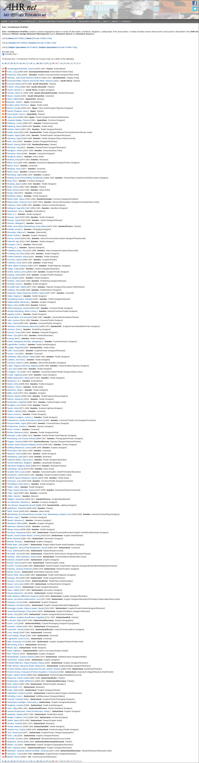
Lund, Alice (12, 369)
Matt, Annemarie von (16, 641)
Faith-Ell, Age (13, 241)
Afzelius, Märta (13, 129)
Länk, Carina (12, 350)
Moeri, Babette (13, 651)
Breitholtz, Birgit (14, 196)
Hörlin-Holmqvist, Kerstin (18, 308)
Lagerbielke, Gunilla (16, 344)
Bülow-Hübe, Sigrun (16, 199)
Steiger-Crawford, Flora (17, 717)
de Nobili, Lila (13, 554)
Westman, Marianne (16, 526)
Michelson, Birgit (14, 390)
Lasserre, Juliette (14, 626)
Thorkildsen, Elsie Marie (17, 484)
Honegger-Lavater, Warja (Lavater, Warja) (25, 608)
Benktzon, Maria (14, 153)
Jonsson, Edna (13, 329)
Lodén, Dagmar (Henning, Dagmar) (22, 366)
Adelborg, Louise (14, 123)
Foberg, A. (11, 247)
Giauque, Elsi (13, 578)
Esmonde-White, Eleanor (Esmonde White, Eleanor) (30, 81)
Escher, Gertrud (14, 563)
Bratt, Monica (13, 190)
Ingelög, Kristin (13, 314)
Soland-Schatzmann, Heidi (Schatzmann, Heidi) (28, 711)
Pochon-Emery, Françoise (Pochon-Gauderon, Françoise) (32, 672)
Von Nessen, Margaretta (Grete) (21, 505)
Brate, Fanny (13, 187)
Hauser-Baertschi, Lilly (17, 593)
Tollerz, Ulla (12, 487)
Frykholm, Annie (14, 262)
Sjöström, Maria (14, 453)
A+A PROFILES (28, 21)
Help (106, 21)
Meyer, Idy (11, 647)
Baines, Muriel (13, 757)
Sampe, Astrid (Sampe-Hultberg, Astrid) (24, 444)
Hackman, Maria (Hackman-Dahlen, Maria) (26, 293)
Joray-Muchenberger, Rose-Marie (22, 611)
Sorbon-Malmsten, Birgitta (18, 463)
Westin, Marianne (15, 520)
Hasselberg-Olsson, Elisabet (19, 299)
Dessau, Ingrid (13, 220)
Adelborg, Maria (14, 126)
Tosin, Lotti (12, 735)
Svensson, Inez (14, 481)
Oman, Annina (13, 414)
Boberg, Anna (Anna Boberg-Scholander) (25, 178)
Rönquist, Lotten (14, 435)
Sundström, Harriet (15, 475)
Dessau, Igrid (13, 217)
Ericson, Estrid (13, 238)
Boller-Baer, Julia (14, 544)
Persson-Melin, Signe (16, 423)
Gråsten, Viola (13, 281)
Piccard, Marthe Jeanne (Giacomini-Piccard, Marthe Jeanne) (33, 669)
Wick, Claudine (13, 748)
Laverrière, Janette (15, 629)
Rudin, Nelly (12, 690)
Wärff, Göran (13, 511)
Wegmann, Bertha (15, 741)
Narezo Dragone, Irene (17, 111)
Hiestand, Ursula (14, 602)
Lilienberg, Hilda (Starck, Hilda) (21, 356)
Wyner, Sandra (13, 96)
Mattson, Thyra (13, 387)
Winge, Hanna (13, 529)
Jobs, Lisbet (12, 323)
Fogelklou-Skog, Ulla (16, 250)
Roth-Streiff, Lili (14, 687)
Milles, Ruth (12, 393)
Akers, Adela (12, 99)
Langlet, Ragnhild (15, 347)
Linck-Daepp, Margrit (16, 635)
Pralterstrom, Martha (16, 426)
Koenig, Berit (13, 338)
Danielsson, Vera (14, 211)
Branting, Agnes (14, 184)
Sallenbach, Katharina (17, 693)
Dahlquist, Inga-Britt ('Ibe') (18, 208)
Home (5, 21)
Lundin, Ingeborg (14, 375)
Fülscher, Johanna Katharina (19, 569)
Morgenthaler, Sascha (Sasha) (20, 657)
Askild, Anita (12, 132)
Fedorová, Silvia (14, 75)
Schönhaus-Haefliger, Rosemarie (21, 702)
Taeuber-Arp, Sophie (16, 729)
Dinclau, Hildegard (15, 223)
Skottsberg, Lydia (14, 457)
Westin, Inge (12, 517)
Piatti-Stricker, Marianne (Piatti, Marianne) (25, 666)
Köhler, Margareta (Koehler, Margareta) (24, 341)
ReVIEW (14, 21)
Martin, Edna (12, 384)
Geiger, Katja (13, 269)
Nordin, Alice (12, 408)
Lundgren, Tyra (14, 372)
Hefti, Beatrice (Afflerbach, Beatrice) (23, 596)
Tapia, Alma (12, 117)
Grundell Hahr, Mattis (16, 287)
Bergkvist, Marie (14, 156)
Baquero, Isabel (14, 102)
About (114, 21)
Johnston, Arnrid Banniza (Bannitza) (23, 326)
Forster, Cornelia (14, 566)
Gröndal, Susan (14, 284)
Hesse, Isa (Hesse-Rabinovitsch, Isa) (23, 599)
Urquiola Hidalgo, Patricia (18, 120)
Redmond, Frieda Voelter (18, 678)
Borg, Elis (11, 181)
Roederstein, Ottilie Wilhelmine (20, 681)
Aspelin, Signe (13, 135)
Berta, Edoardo (14, 538)
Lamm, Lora (12, 623)
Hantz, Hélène (13, 590)
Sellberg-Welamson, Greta (19, 447)
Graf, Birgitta (12, 278)
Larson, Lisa (12, 353)
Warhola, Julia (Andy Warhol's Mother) (24, 78)
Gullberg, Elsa (13, 290)
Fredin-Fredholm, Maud (17, 256)
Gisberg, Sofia (13, 275)
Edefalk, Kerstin (14, 229)
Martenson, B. (13, 381)
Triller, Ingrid (12, 493)
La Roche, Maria (14, 620)
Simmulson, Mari (14, 450)
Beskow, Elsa (13, 159)
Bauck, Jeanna (13, 144)
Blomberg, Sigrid (14, 175)
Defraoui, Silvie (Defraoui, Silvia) (21, 557)
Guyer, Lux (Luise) (15, 584)
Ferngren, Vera (13, 244)
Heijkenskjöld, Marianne (17, 302)
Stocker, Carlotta (14, 723)
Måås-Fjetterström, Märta (18, 378)
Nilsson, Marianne (15, 399)
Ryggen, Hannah (14, 441)
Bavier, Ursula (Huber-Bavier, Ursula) (23, 535)
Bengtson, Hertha (15, 150)
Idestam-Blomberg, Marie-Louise (21, 311)
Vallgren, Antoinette (15, 499)
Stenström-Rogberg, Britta (18, 466)
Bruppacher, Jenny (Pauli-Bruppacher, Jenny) (27, 547)
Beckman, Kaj (13, 147)
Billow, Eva (12, 162)
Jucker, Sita (12, 614)
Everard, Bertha (14, 84)
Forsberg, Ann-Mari (15, 253)
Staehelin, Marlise (15, 714)
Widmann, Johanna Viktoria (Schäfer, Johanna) (28, 751)
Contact (126, 21)
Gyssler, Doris (13, 587)
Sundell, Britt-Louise (16, 472)
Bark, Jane (12, 141)
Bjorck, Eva (12, 165)
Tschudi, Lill (12, 738)
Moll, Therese (13, 654)
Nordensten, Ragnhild (16, 402)
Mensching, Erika (14, 644)
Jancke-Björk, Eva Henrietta (19, 317)
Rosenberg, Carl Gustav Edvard (21, 438)
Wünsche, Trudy (14, 754)
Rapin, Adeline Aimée (16, 675)
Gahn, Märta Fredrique (17, 266)
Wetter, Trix (12, 744)
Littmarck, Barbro (14, 363)
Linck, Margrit (13, 632)
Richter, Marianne (15, 432)
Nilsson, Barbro (14, 396)
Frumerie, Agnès (14, 259)
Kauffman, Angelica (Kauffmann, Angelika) (25, 617)
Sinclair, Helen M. (15, 93)
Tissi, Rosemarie (14, 732)
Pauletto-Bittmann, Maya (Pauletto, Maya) (25, 663)
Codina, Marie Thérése (17, 105)
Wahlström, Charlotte (16, 508)
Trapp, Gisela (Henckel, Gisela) (21, 490)
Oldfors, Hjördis (14, 411)
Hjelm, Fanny (13, 305)
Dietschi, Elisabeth (15, 560)
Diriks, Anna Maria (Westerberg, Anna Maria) (26, 226)
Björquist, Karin (14, 169)
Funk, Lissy (12, 72)
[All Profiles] (16, 38)
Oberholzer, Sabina (15, 660)
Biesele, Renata (14, 541)
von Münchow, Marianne (18, 502)
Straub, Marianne (14, 726)
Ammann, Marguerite (16, 532)
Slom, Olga (12, 708)
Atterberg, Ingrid (14, 138)
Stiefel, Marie (13, 720)
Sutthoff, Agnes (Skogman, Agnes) (22, 478)
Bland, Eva (12, 172)
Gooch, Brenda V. (15, 90)
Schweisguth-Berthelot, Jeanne (21, 68)
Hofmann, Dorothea (16, 605)
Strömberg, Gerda (15, 469)
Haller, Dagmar (13, 296)
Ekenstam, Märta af (15, 232)
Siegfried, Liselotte (15, 705)
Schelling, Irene (14, 696)
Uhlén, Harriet (13, 496)
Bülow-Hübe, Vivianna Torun (19, 202)
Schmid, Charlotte (15, 699)
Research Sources (89, 21)
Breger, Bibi (12, 193)
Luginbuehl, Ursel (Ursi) (17, 638)
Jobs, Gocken (13, 320)
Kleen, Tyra (12, 335)
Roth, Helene (13, 684)
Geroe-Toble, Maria (15, 575)
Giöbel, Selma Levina (16, 272)
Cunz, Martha (13, 550)
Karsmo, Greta (13, 332)
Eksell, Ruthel (13, 235)
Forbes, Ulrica (13, 87)
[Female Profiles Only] (39, 38)
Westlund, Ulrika (14, 523)
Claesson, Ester (14, 205)
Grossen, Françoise (16, 581)
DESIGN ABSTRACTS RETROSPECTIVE (57, 21)
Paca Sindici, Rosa (15, 114)
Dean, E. (11, 214)
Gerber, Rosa (13, 572)
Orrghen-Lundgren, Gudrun (19, 417)
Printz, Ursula (13, 429)
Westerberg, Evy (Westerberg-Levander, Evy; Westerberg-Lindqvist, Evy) (39, 514)
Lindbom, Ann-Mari (15, 360)
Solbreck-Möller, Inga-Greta (19, 460)
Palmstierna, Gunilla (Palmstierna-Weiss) (25, 420)
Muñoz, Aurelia (13, 108)
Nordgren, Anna (14, 405)
